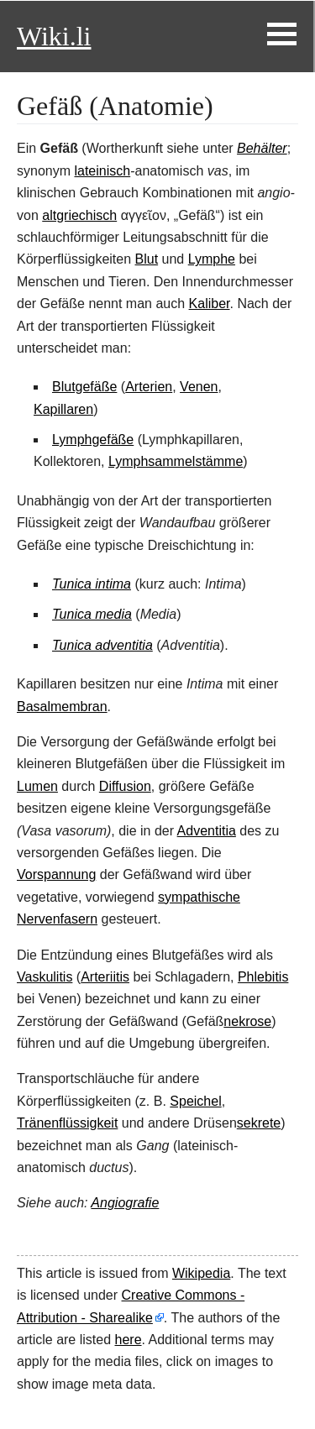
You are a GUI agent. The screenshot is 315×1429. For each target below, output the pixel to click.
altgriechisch (79, 215)
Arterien (148, 386)
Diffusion (125, 786)
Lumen (37, 786)
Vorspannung (56, 874)
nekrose (247, 1021)
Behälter (262, 148)
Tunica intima (91, 584)
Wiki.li (54, 36)
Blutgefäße (84, 386)
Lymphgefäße (93, 439)
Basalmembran (62, 706)
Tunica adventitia (102, 645)
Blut (147, 259)
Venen (199, 386)
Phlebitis (263, 977)
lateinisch (102, 171)
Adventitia (206, 831)
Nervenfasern (57, 919)
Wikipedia (201, 1273)
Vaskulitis (44, 977)
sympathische (199, 897)
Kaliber (209, 303)
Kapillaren (63, 409)
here (128, 1339)
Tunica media (92, 614)
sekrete (259, 1123)
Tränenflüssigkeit (67, 1123)
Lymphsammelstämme (175, 461)
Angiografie (125, 1203)
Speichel (195, 1101)
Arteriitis (105, 977)
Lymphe (211, 259)
